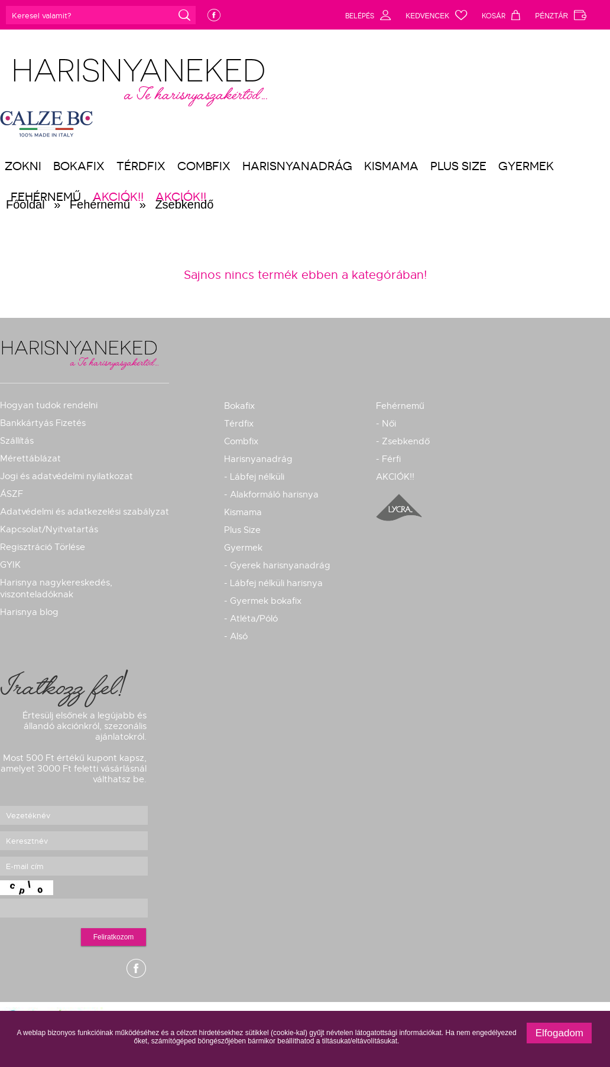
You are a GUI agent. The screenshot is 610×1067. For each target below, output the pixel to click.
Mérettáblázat (30, 458)
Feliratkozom (113, 937)
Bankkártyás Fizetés (43, 423)
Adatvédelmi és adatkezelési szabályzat (84, 511)
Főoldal (25, 204)
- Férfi (388, 459)
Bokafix (79, 166)
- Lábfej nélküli (254, 476)
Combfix (204, 166)
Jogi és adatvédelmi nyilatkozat (66, 476)
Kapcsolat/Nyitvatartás (49, 529)
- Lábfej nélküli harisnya (273, 583)
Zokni (23, 166)
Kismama (391, 166)
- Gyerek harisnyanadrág (277, 565)
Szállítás (17, 440)
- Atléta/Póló (251, 618)
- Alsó (236, 636)
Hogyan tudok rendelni (49, 405)
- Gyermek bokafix (262, 601)
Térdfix (141, 166)
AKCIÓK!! (395, 476)
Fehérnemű (100, 204)
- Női (386, 423)
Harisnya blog (29, 612)
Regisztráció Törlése (42, 547)
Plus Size (458, 166)
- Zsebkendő (403, 441)
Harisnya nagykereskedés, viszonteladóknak (56, 588)
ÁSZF (11, 494)
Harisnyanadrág (297, 166)
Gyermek (526, 166)
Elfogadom (559, 1033)
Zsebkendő (184, 204)
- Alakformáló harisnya (271, 494)
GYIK (10, 564)
